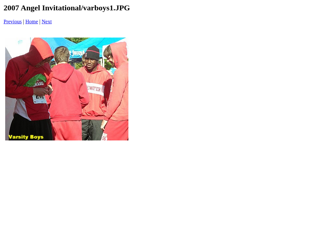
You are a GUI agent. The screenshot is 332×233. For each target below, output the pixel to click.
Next (47, 21)
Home (31, 21)
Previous (13, 21)
